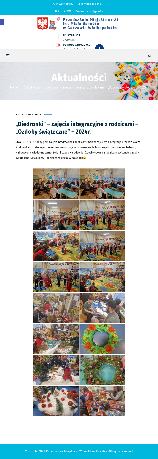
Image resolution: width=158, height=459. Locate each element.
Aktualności (31, 87)
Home (14, 87)
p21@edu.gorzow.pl (72, 36)
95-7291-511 (38, 36)
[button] (2, 22)
